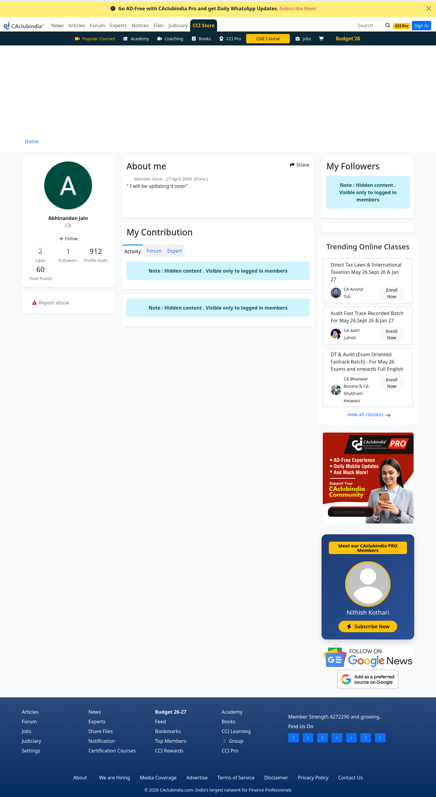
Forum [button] (97, 25)
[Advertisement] (218, 90)
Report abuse (50, 302)
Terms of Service (236, 777)
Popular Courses (94, 39)
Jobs (303, 39)
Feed (160, 721)
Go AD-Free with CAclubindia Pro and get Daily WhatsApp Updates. (213, 8)
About (80, 777)
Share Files (100, 731)
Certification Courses (112, 750)
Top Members (170, 741)
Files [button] (159, 25)
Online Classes (367, 246)
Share (299, 164)
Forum (29, 721)
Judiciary (31, 741)
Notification (101, 741)
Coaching (170, 39)
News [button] (57, 25)
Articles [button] (76, 25)
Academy (136, 39)
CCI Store (204, 25)
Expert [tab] (174, 250)
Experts (96, 721)
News (94, 712)
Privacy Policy (313, 777)
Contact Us (350, 777)
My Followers (352, 166)
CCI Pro (230, 39)
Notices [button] (140, 25)
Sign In (421, 25)
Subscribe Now (367, 626)
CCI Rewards (169, 750)
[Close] (428, 8)
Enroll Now (392, 293)
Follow (68, 238)
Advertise (196, 777)
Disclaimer (276, 777)
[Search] (370, 25)
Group (232, 741)
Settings (31, 750)
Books (201, 39)
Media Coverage (158, 777)
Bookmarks (168, 731)
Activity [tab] (132, 251)
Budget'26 (348, 38)
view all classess (369, 414)
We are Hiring (114, 777)
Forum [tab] (154, 250)
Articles (30, 712)
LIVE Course (268, 39)
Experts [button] (118, 25)
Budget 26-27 (171, 712)
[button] (386, 25)
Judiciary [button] (178, 25)
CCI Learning (236, 731)
